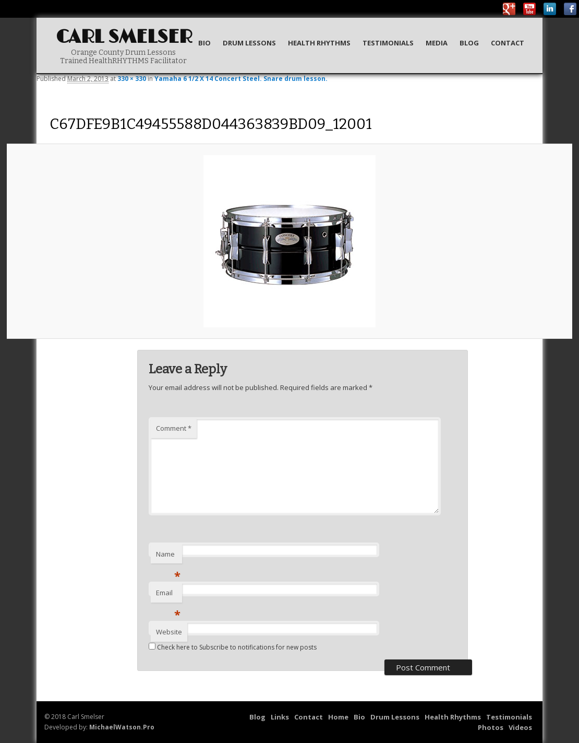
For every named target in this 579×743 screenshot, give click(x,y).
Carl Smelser (124, 37)
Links (280, 717)
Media (437, 43)
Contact (507, 43)
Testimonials (388, 43)
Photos (490, 727)
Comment (173, 428)
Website (169, 631)
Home (338, 717)
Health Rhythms (319, 43)
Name (168, 556)
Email (168, 595)
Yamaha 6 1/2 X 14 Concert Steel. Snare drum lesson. (241, 78)
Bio (204, 43)
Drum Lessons (249, 43)
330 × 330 (131, 78)
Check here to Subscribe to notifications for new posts (233, 647)
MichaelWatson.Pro (121, 727)
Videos (520, 727)
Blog (469, 43)
